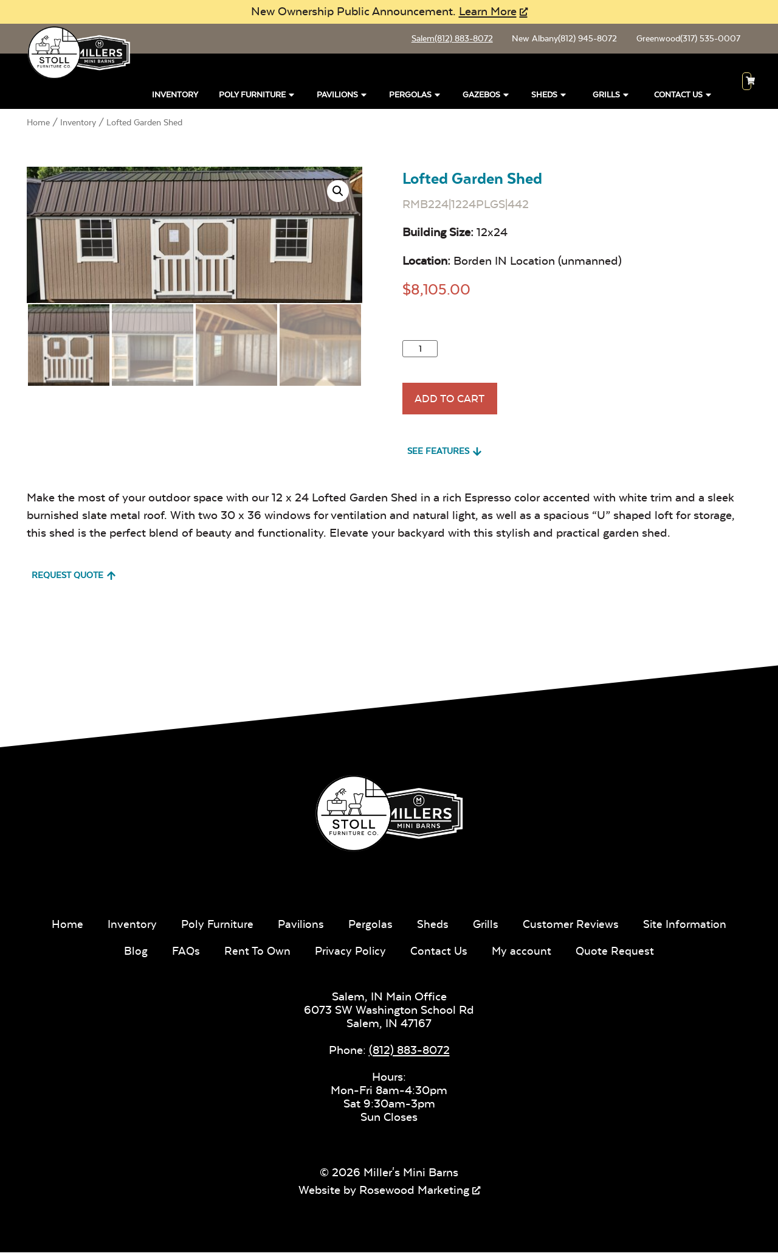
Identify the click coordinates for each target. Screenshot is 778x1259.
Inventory (175, 97)
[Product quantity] (420, 351)
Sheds (549, 98)
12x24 (492, 235)
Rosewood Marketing (414, 1196)
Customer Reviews (573, 930)
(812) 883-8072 (409, 1056)
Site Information (688, 930)
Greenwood (686, 39)
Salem (446, 39)
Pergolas (415, 98)
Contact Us (683, 98)
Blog (133, 957)
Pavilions (342, 98)
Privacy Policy (350, 957)
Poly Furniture (257, 98)
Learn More (488, 11)
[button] (338, 193)
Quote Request (618, 957)
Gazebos (487, 98)
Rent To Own (255, 957)
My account (524, 957)
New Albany (560, 39)
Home (38, 125)
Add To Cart (453, 403)
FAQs (183, 957)
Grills (611, 98)
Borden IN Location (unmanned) (537, 263)
